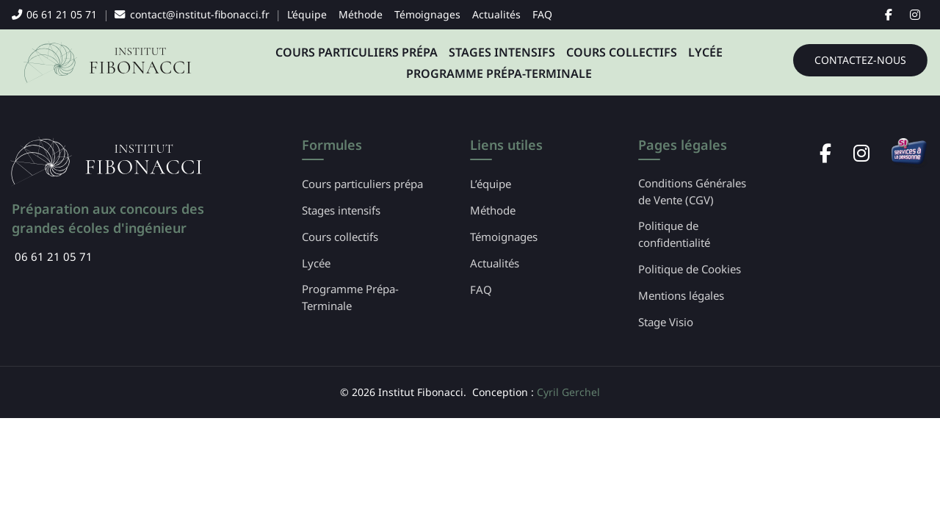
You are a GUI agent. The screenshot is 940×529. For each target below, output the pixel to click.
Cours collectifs (621, 52)
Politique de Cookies (689, 269)
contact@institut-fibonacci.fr (192, 14)
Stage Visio (665, 321)
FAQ (542, 14)
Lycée (705, 52)
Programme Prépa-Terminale (499, 73)
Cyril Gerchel (568, 392)
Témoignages (427, 14)
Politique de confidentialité (674, 234)
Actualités (496, 14)
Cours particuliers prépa (356, 52)
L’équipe (307, 14)
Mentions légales (681, 295)
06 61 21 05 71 (54, 14)
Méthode (361, 14)
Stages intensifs (502, 52)
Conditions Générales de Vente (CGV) (692, 191)
